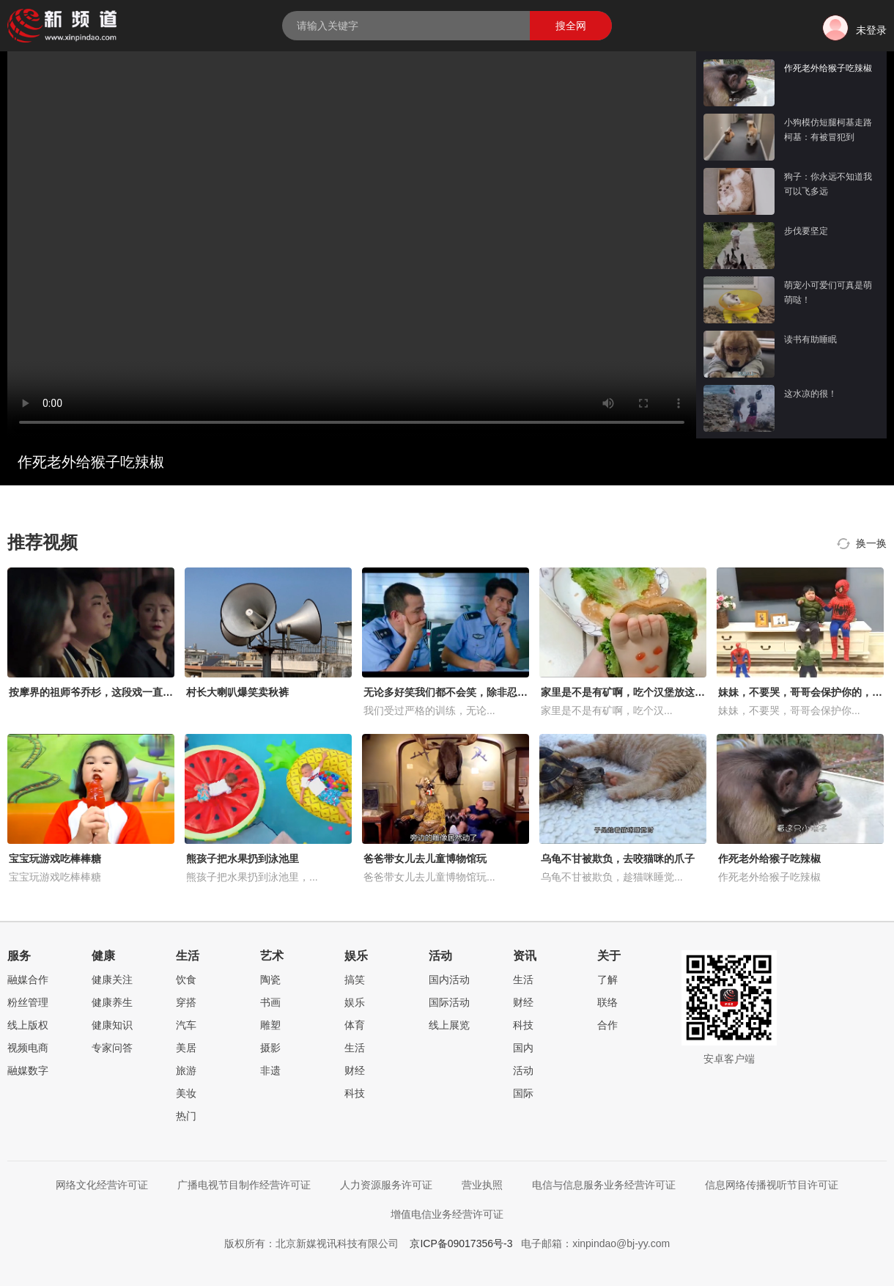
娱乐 (354, 1002)
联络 (607, 1002)
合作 (607, 1025)
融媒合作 (27, 979)
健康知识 (112, 1025)
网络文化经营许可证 (102, 1185)
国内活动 (449, 979)
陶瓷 (270, 979)
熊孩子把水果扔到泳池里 (242, 858)
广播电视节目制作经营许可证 (244, 1185)
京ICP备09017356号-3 (461, 1243)
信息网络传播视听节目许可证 (771, 1185)
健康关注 (112, 979)
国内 (523, 1048)
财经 (354, 1070)
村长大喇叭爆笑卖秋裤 (237, 692)
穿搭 (186, 1002)
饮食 (186, 979)
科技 (354, 1093)
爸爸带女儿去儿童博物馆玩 (425, 858)
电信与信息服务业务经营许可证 (604, 1185)
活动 (523, 1070)
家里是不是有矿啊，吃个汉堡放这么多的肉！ (643, 692)
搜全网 (570, 26)
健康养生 (112, 1002)
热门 (186, 1116)
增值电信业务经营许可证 (447, 1214)
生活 (354, 1048)
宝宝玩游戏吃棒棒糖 (55, 858)
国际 (523, 1093)
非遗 (270, 1070)
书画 (270, 1002)
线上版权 (27, 1025)
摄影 (270, 1048)
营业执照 (482, 1185)
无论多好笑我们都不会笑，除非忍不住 (450, 692)
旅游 (186, 1070)
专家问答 (112, 1048)
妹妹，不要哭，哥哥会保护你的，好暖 (805, 692)
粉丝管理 (27, 1002)
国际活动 (449, 1002)
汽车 (186, 1025)
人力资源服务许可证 (386, 1185)
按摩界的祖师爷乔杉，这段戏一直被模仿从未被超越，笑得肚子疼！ (163, 692)
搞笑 (354, 979)
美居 (186, 1048)
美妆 (186, 1093)
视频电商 (27, 1048)
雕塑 (270, 1025)
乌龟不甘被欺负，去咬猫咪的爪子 (618, 858)
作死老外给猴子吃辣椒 (769, 858)
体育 (354, 1025)
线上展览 (449, 1025)
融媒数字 (27, 1070)
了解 (607, 979)
